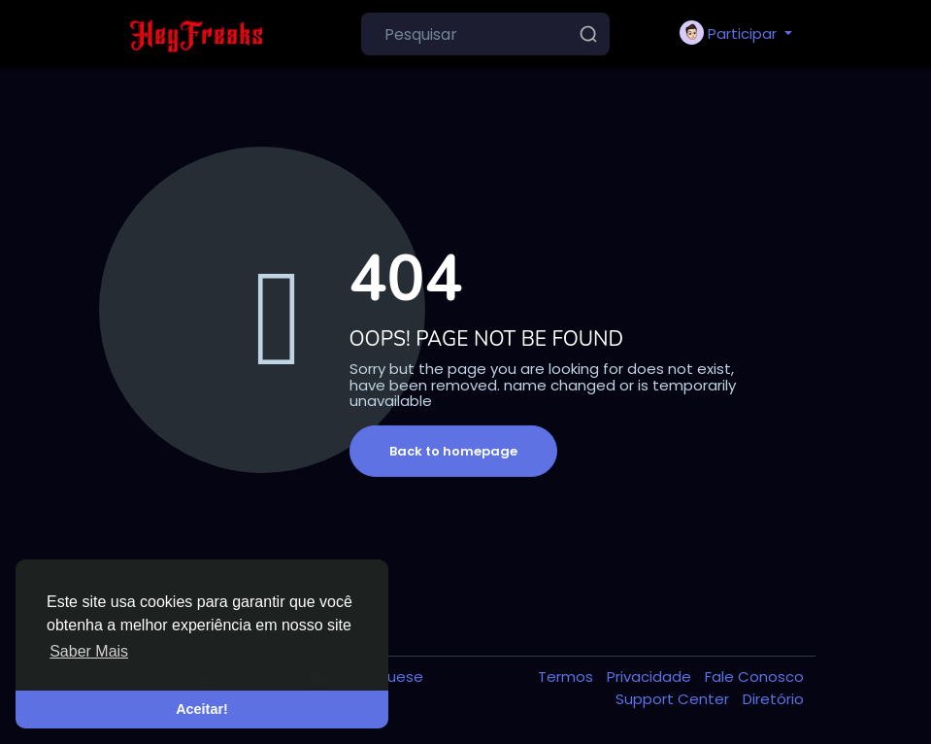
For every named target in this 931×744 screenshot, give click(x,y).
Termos (567, 676)
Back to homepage (453, 451)
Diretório (773, 699)
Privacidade (651, 676)
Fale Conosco (754, 676)
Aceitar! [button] (202, 709)
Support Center (674, 699)
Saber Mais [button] (89, 651)
